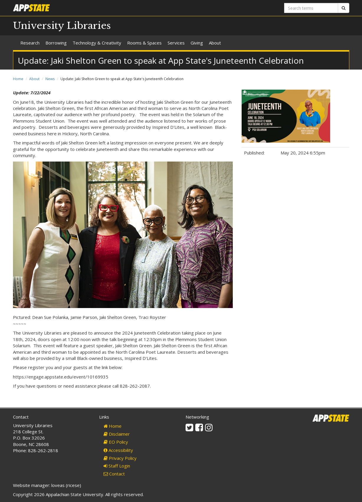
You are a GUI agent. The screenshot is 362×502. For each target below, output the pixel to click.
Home (18, 78)
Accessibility (118, 450)
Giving (197, 43)
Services (176, 43)
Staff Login (117, 466)
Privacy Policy (120, 458)
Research (30, 43)
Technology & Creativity (97, 43)
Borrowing (56, 43)
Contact (114, 474)
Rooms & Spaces (144, 43)
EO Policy (116, 442)
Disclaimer (117, 434)
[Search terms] (311, 8)
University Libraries (62, 26)
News (50, 78)
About (215, 43)
